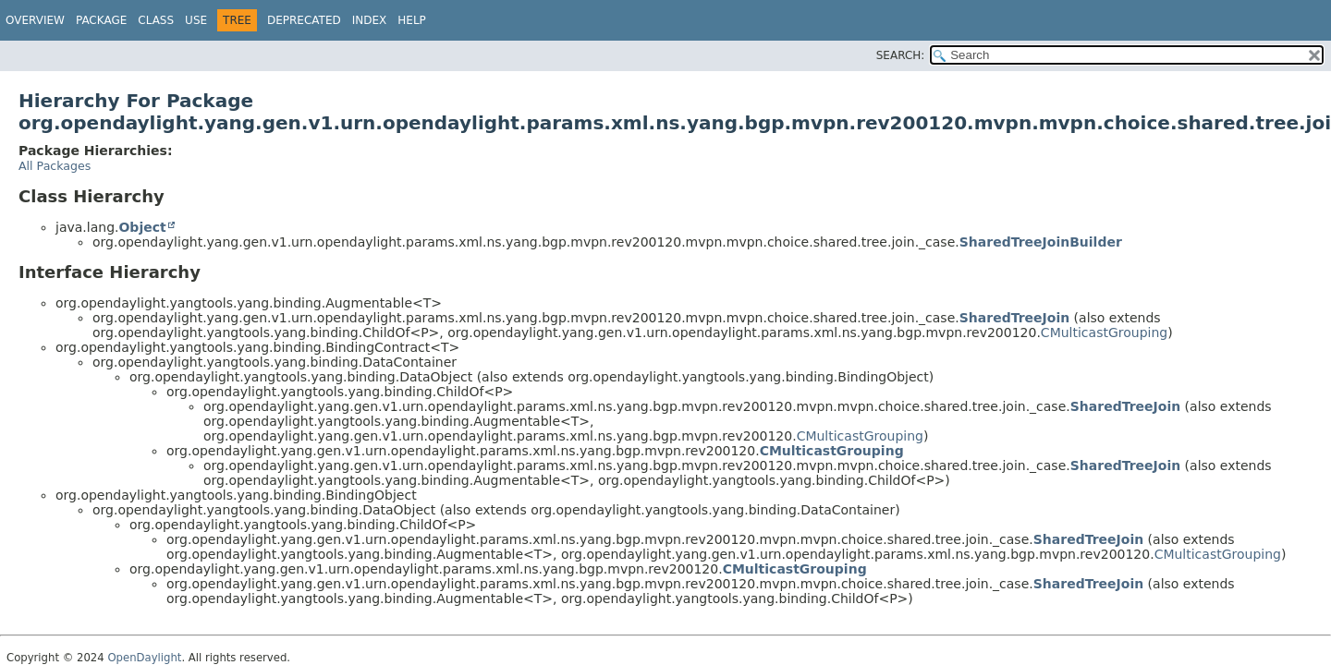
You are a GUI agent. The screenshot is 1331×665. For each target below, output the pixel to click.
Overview (35, 20)
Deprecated (304, 20)
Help (411, 20)
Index (369, 20)
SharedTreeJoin (1014, 317)
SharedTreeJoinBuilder (1040, 242)
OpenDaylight (144, 657)
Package (101, 20)
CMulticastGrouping (1104, 332)
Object (141, 227)
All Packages (54, 166)
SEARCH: (900, 55)
